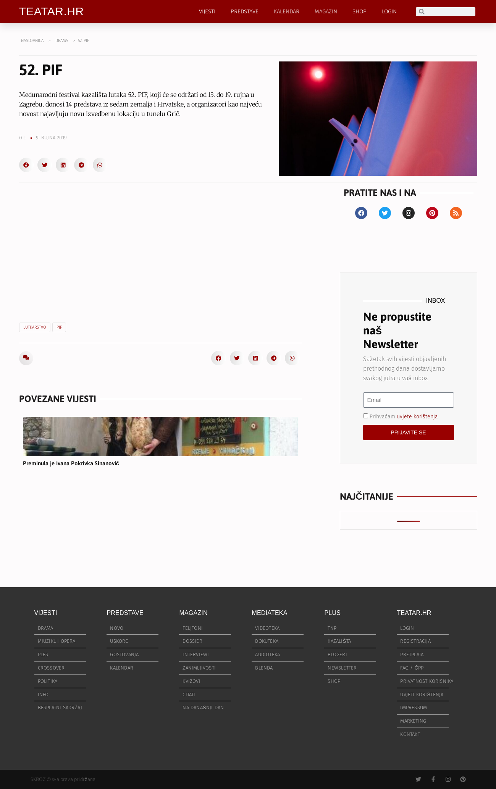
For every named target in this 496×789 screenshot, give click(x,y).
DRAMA (61, 40)
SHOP (359, 11)
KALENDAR (286, 11)
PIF (59, 327)
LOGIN (389, 11)
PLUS (332, 613)
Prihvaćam (404, 416)
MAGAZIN (326, 11)
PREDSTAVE (245, 11)
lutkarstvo (34, 327)
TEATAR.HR (51, 11)
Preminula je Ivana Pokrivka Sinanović (71, 463)
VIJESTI (207, 11)
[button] (26, 165)
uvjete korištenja (417, 416)
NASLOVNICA (32, 40)
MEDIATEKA (269, 613)
